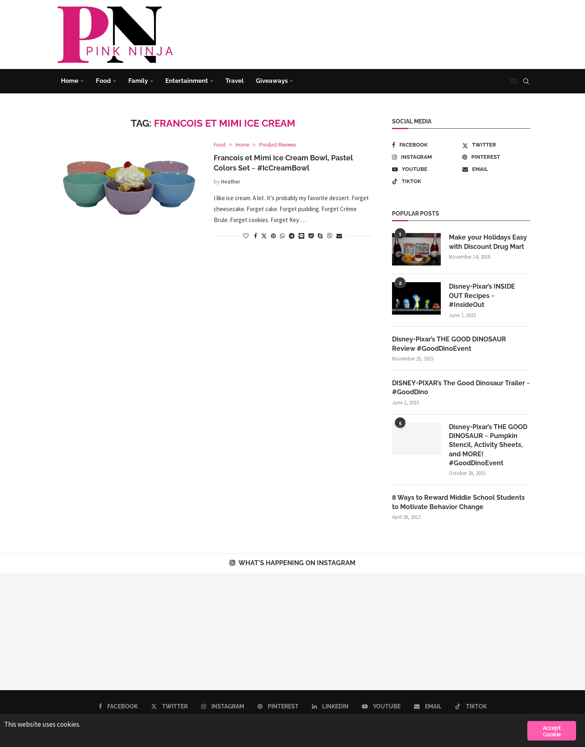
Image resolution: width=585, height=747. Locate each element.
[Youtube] (426, 169)
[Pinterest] (496, 157)
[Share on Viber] (329, 236)
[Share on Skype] (320, 236)
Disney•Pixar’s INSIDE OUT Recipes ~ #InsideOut (482, 296)
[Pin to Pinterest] (273, 236)
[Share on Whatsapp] (282, 236)
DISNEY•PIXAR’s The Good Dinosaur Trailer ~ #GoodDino (461, 387)
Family (138, 80)
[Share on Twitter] (264, 236)
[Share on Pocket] (311, 236)
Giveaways (272, 80)
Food (103, 80)
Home (69, 80)
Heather (230, 181)
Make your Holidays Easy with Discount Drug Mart (488, 241)
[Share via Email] (339, 236)
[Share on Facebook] (255, 236)
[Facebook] (426, 145)
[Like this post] (246, 236)
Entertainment (186, 80)
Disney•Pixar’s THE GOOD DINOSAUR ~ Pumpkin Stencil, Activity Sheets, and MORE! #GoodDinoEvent (488, 445)
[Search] (526, 81)
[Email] (496, 169)
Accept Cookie (552, 730)
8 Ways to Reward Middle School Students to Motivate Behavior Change (458, 502)
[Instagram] (426, 157)
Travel (234, 80)
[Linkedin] (330, 706)
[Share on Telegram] (292, 236)
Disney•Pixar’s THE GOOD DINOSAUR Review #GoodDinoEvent (449, 343)
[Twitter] (496, 145)
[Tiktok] (426, 181)
